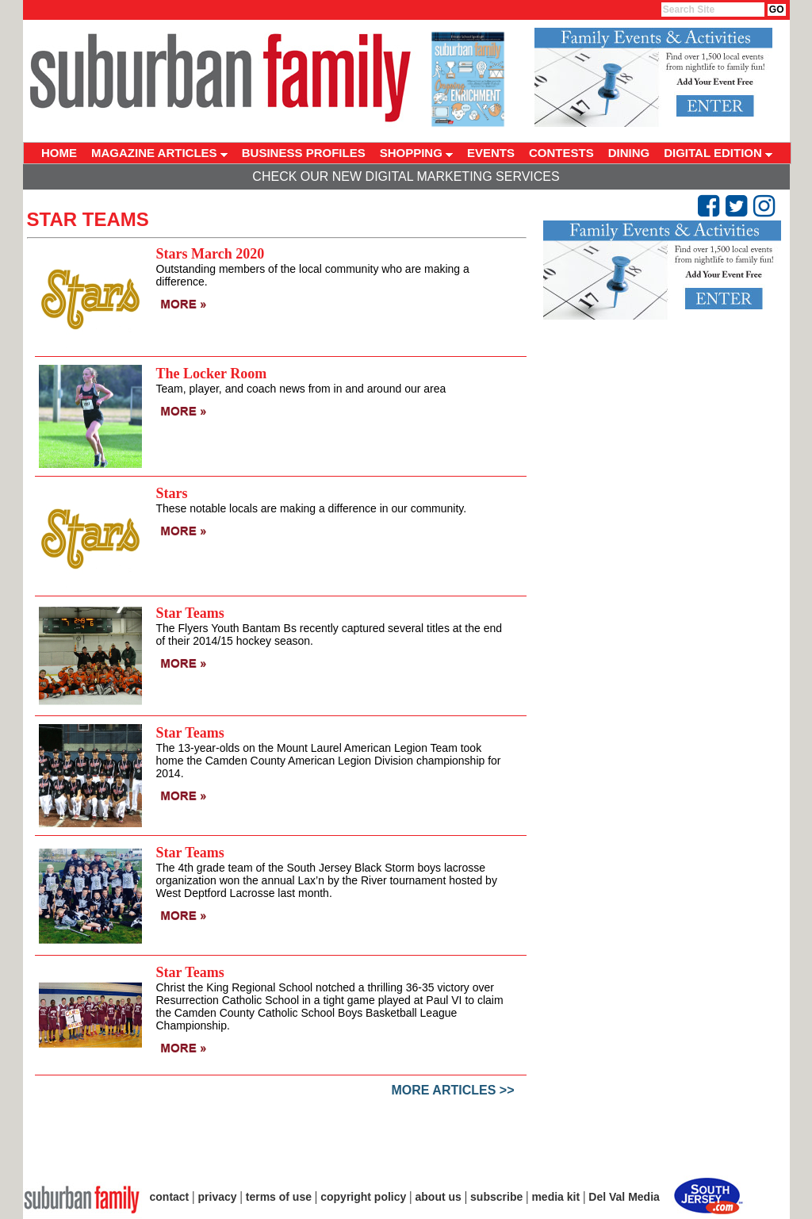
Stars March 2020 (210, 254)
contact (170, 1196)
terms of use (279, 1196)
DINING (629, 152)
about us (439, 1196)
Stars (172, 493)
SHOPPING (416, 152)
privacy (217, 1196)
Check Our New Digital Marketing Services (405, 176)
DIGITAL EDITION (718, 152)
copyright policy (363, 1196)
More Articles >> (453, 1090)
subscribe (496, 1196)
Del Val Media (623, 1196)
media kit (555, 1196)
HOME (59, 152)
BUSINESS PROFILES (304, 152)
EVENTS (491, 152)
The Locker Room (211, 373)
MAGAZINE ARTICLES (159, 152)
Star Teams (190, 613)
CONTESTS (561, 152)
